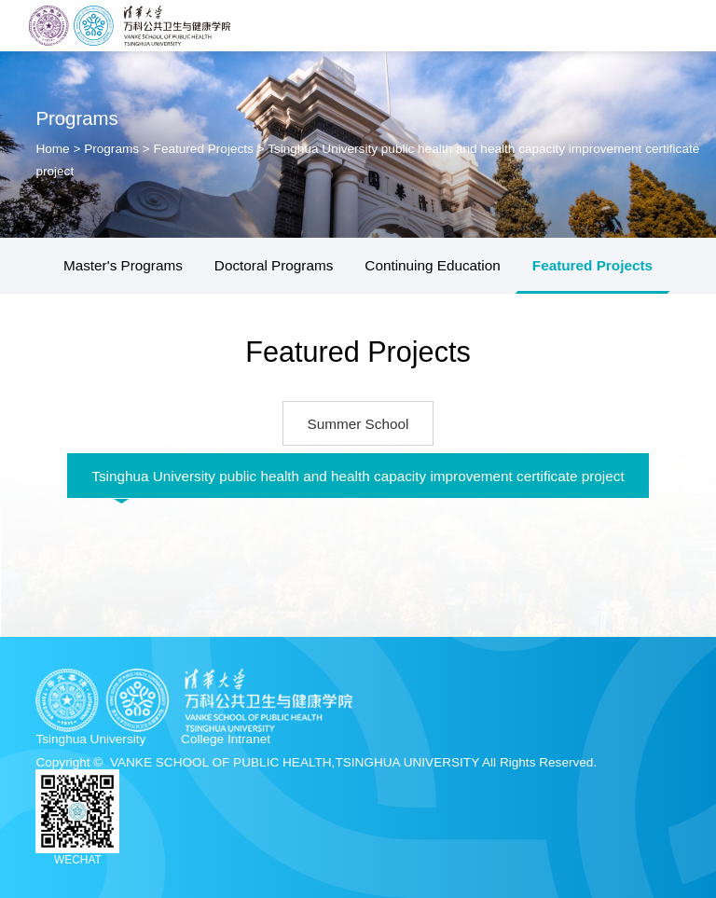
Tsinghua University (90, 739)
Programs (111, 149)
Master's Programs (123, 265)
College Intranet (225, 739)
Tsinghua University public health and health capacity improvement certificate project (357, 476)
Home (54, 149)
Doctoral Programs (274, 265)
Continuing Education (432, 265)
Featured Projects (204, 149)
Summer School (358, 424)
